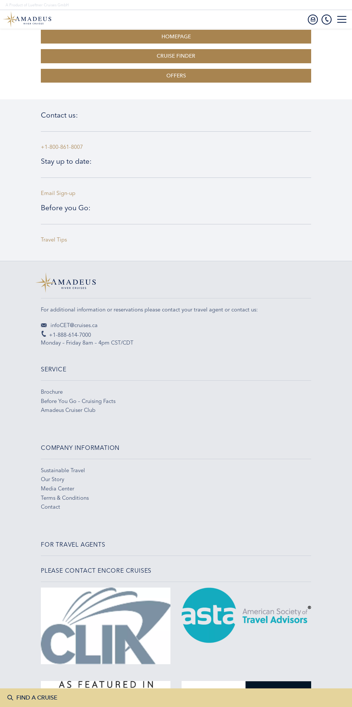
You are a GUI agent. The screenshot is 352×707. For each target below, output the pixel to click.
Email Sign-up (58, 193)
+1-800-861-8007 (62, 147)
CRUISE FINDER (176, 56)
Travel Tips (55, 239)
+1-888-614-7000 (66, 335)
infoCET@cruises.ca (69, 325)
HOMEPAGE (176, 36)
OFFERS (176, 76)
